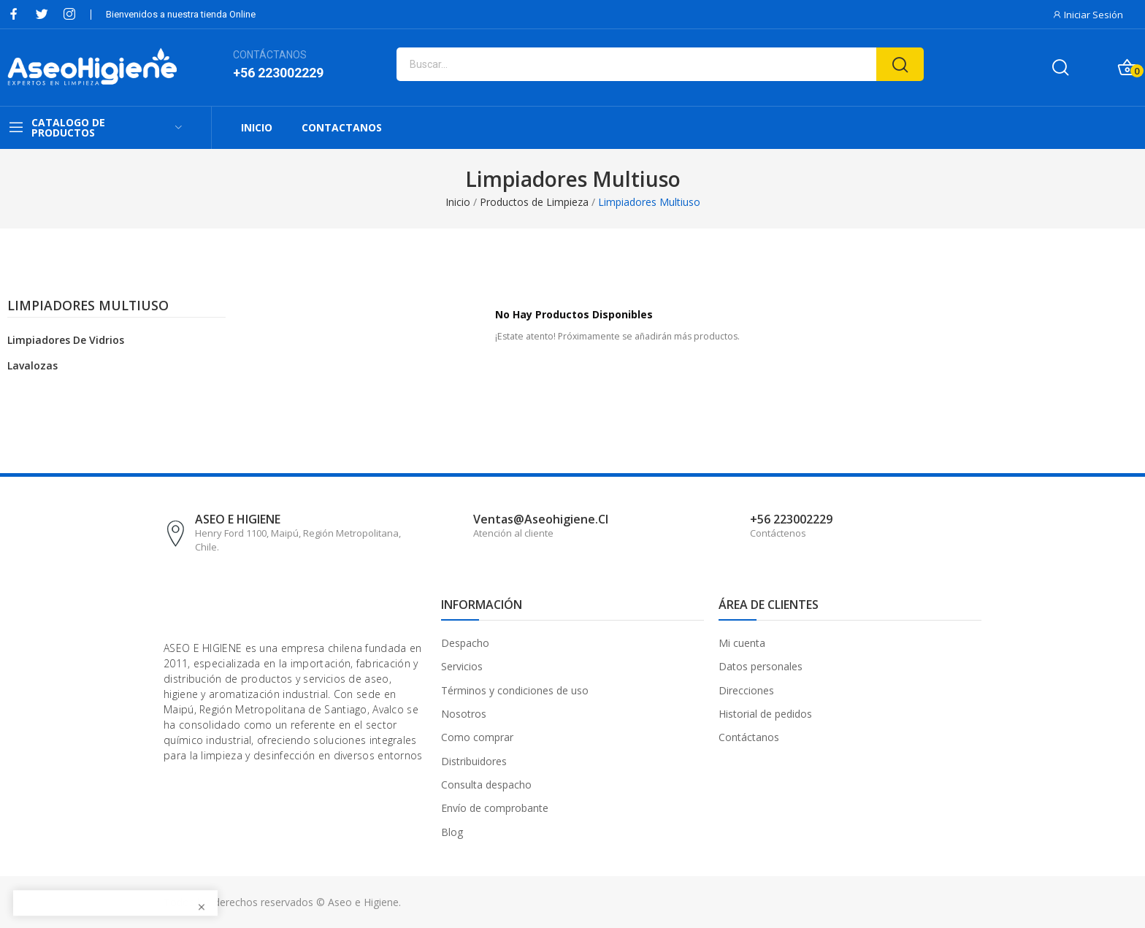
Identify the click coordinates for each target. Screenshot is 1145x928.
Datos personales (761, 666)
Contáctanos (749, 737)
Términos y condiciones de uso (515, 690)
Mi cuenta (742, 643)
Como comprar (477, 737)
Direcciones (746, 690)
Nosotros (463, 714)
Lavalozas (32, 365)
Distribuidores (474, 761)
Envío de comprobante (494, 808)
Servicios (462, 666)
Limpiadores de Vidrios (65, 340)
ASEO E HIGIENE (237, 519)
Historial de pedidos (765, 714)
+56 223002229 (278, 72)
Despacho (465, 643)
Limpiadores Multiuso (88, 306)
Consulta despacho (486, 784)
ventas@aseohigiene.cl (540, 519)
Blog (452, 832)
